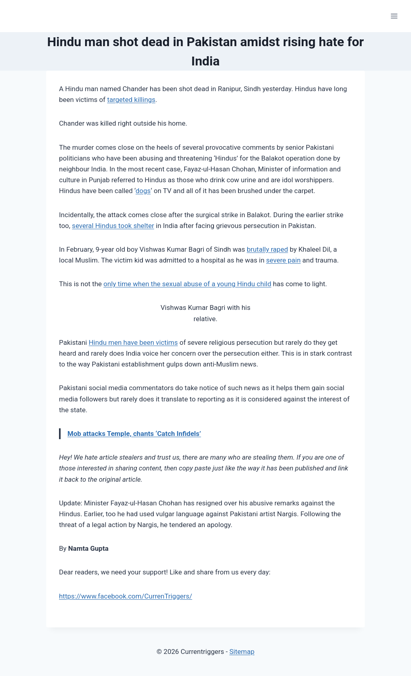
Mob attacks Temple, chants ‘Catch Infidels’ (134, 434)
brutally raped (267, 249)
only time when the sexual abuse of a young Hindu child (187, 284)
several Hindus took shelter (113, 226)
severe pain (283, 260)
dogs (143, 191)
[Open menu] (394, 16)
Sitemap (241, 651)
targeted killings (131, 100)
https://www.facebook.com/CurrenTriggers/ (125, 596)
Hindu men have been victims (133, 342)
